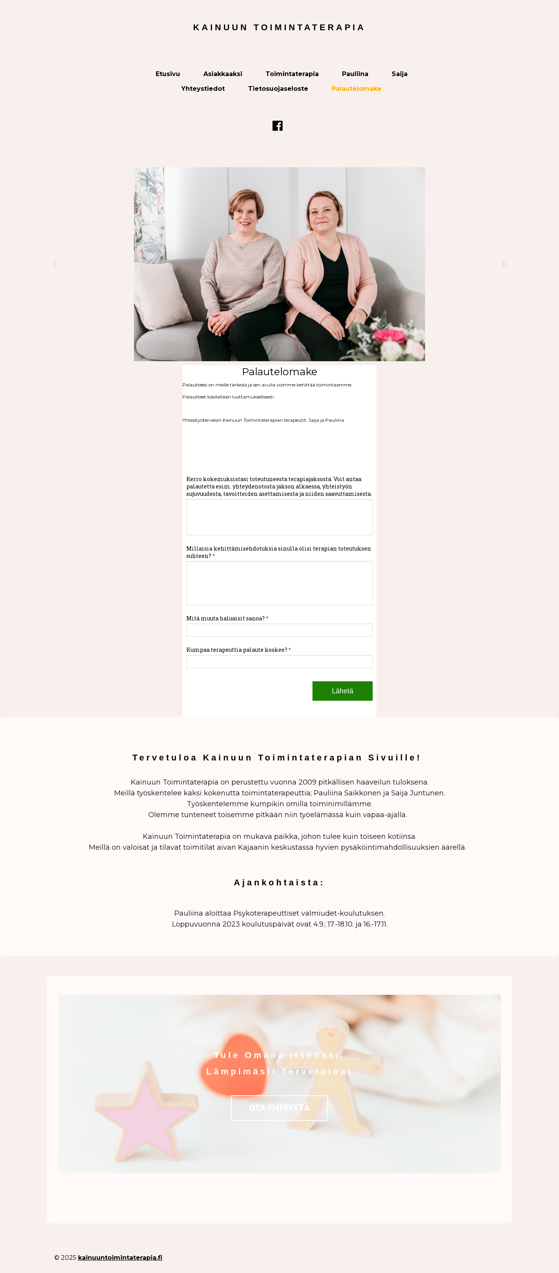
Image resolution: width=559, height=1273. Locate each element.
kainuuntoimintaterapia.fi (120, 1257)
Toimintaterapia (292, 74)
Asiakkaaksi (222, 74)
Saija (400, 74)
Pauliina (355, 74)
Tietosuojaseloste (278, 88)
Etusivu (168, 74)
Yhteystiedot (203, 88)
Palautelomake (357, 88)
